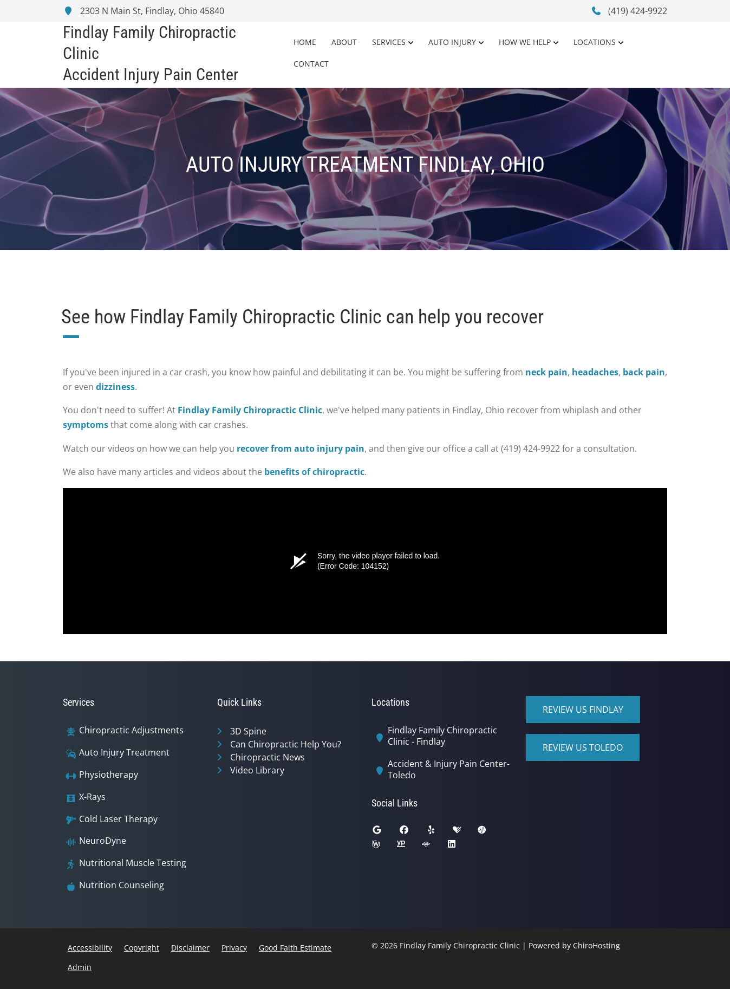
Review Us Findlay (583, 709)
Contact (311, 63)
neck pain (546, 372)
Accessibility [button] (90, 947)
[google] (385, 832)
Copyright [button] (141, 947)
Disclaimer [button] (190, 947)
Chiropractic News (267, 757)
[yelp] (439, 832)
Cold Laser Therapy (118, 819)
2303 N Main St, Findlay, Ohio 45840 (143, 11)
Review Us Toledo (583, 747)
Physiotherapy (108, 774)
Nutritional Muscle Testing (132, 863)
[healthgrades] (465, 832)
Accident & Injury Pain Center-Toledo (449, 769)
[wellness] (383, 847)
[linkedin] (459, 847)
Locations (594, 42)
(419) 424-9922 (629, 11)
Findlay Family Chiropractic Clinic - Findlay (442, 736)
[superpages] (433, 847)
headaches (595, 372)
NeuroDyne (102, 841)
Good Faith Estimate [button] (295, 947)
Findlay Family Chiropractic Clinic (250, 410)
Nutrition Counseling (121, 885)
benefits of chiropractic (314, 472)
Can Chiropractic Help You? (285, 744)
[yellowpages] (408, 847)
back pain (644, 372)
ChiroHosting (596, 945)
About (344, 42)
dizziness (115, 387)
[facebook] (412, 832)
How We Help (525, 42)
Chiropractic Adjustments (131, 730)
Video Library (257, 770)
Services (389, 42)
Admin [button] (80, 967)
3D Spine (248, 731)
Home (305, 42)
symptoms (85, 425)
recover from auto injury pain (300, 448)
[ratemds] (490, 832)
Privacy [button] (234, 947)
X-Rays (92, 797)
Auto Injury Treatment (124, 752)
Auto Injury (452, 42)
